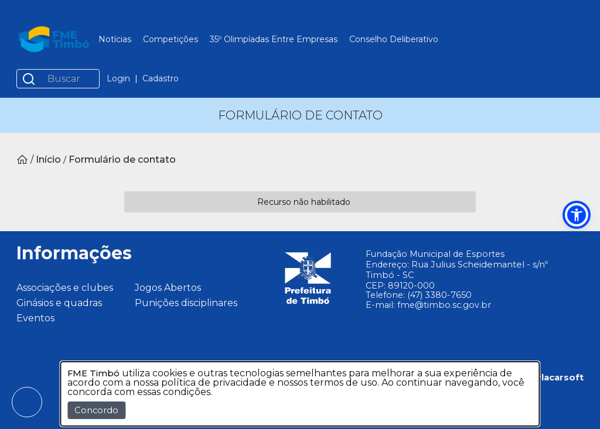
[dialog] (300, 394)
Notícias (114, 39)
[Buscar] (69, 79)
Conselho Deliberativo (393, 39)
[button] (576, 214)
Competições (170, 39)
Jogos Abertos (168, 287)
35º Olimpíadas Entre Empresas (274, 39)
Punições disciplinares (186, 302)
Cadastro (160, 78)
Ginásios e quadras (59, 302)
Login (118, 78)
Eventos (35, 318)
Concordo (96, 410)
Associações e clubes (64, 287)
